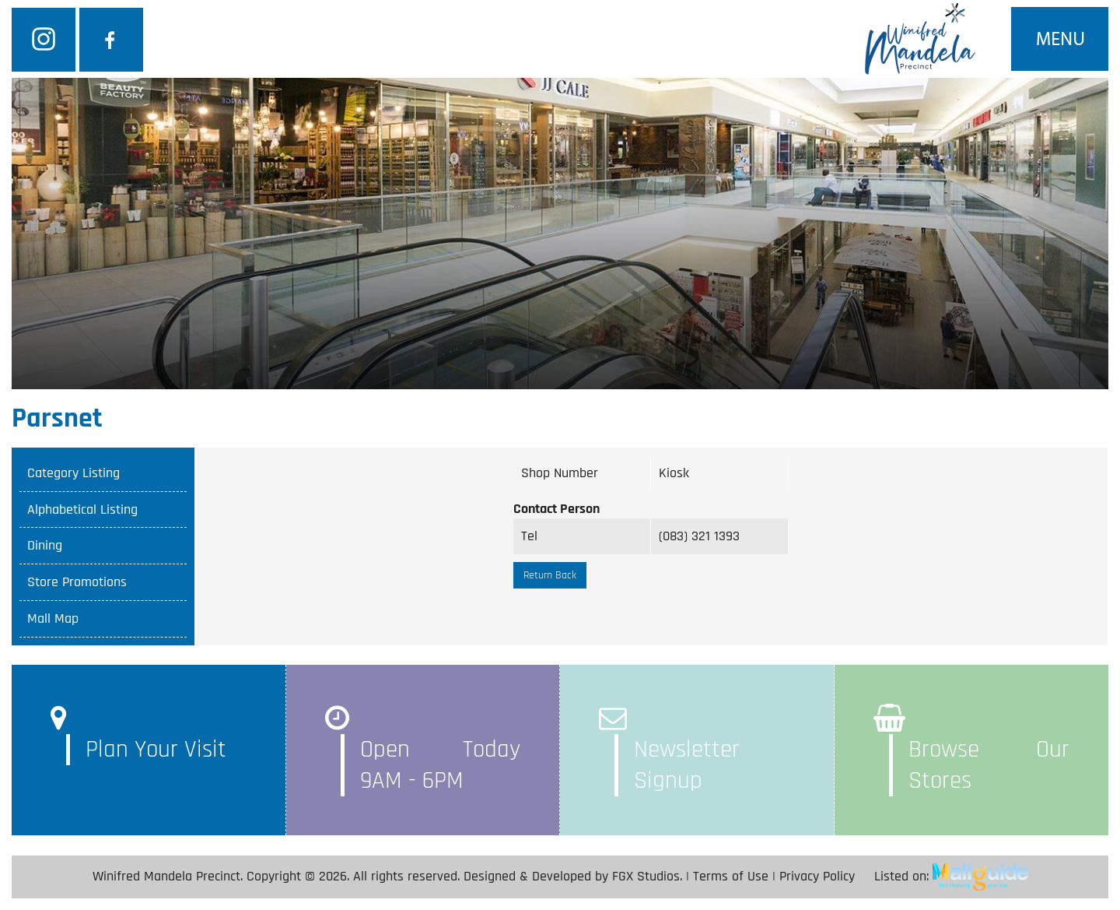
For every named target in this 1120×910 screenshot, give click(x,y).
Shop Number (559, 473)
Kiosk (674, 473)
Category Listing (73, 473)
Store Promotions (77, 582)
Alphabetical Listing (82, 509)
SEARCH (823, 211)
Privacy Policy (817, 876)
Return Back (549, 575)
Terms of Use (730, 876)
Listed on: (951, 876)
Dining (44, 545)
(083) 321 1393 (699, 536)
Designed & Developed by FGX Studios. (573, 876)
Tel (529, 536)
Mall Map (53, 618)
